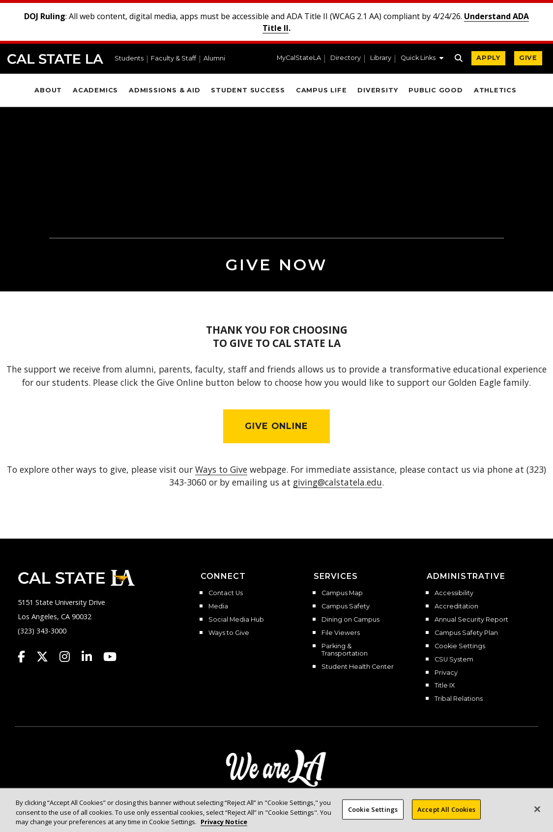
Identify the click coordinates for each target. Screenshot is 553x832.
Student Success (248, 90)
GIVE (528, 57)
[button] (422, 59)
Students (129, 59)
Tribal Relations (459, 698)
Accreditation (456, 606)
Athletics (495, 90)
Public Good (435, 90)
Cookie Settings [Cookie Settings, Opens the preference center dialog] (373, 818)
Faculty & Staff (173, 59)
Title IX (445, 685)
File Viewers (340, 633)
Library (380, 58)
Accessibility (454, 593)
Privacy (446, 672)
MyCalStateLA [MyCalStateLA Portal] (299, 58)
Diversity (377, 90)
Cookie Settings (460, 646)
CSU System (454, 659)
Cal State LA (55, 59)
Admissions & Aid (164, 90)
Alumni (214, 59)
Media (218, 606)
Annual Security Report (471, 619)
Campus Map (342, 593)
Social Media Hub (236, 619)
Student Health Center (357, 666)
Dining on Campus (350, 619)
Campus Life (321, 90)
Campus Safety (345, 606)
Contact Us (225, 593)
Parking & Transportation (344, 650)
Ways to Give (228, 633)
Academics (95, 90)
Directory (345, 58)
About (48, 90)
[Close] (537, 818)
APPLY (488, 57)
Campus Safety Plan (466, 633)
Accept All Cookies (446, 818)
